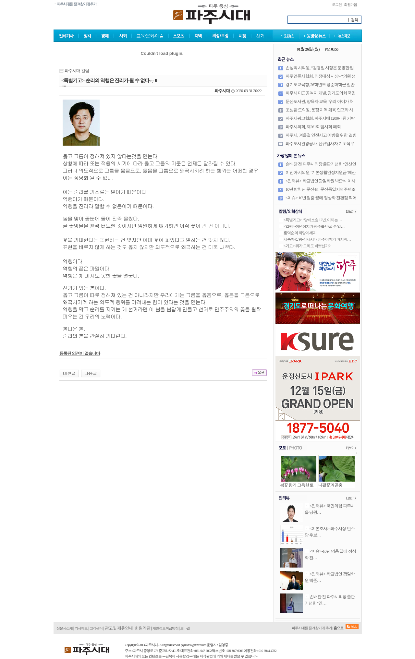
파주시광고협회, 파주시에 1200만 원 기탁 (320, 118)
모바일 (185, 628)
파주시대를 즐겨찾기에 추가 (312, 628)
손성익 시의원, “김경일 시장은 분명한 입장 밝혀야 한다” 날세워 (320, 70)
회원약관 (142, 628)
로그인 (337, 4)
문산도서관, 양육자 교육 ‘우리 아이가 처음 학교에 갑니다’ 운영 (319, 104)
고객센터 (96, 628)
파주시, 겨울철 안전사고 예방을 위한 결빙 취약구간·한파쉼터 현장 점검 (321, 138)
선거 (260, 35)
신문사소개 (64, 628)
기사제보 (81, 628)
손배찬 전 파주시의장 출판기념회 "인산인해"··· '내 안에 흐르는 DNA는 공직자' (321, 167)
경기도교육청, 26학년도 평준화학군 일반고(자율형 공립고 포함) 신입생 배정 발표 (320, 87)
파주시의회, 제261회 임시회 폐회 (313, 126)
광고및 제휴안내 (119, 628)
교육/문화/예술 (150, 35)
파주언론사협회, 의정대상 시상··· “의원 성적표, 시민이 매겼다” (320, 79)
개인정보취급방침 (166, 628)
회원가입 (350, 4)
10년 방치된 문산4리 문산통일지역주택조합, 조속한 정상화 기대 (320, 192)
